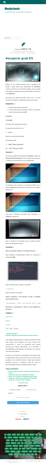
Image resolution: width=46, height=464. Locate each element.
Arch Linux (9, 317)
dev (32, 437)
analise (9, 434)
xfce (36, 454)
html (38, 440)
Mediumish (33, 461)
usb (20, 454)
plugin (23, 448)
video (24, 454)
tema (39, 451)
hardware (34, 440)
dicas (36, 437)
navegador (26, 445)
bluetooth (32, 434)
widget (28, 454)
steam (30, 451)
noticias (32, 445)
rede (40, 448)
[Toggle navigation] (40, 2)
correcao (16, 328)
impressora (13, 443)
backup (26, 434)
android (13, 434)
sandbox (7, 451)
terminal (11, 454)
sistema (18, 451)
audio (22, 434)
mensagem (15, 445)
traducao (16, 454)
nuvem (6, 448)
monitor (21, 445)
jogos (19, 443)
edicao (16, 440)
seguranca (13, 451)
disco (40, 437)
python (28, 448)
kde (22, 443)
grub (11, 328)
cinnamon (16, 437)
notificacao (37, 445)
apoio (18, 434)
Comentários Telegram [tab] (15, 390)
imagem (7, 443)
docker (8, 440)
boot (7, 328)
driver (12, 440)
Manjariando (18, 49)
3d (5, 434)
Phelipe (38, 461)
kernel (26, 443)
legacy (30, 443)
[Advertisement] (23, 26)
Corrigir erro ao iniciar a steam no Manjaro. (20, 380)
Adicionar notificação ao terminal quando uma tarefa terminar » (22, 335)
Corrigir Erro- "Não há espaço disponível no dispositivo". (23, 378)
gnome (25, 440)
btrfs (40, 434)
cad (5, 437)
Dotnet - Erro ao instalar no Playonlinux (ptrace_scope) (23, 376)
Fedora (8, 321)
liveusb (34, 443)
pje (20, 448)
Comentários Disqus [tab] (31, 390)
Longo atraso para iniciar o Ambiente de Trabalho (21, 375)
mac (39, 443)
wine (32, 454)
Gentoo (8, 325)
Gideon (33, 97)
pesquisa (16, 448)
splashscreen (24, 451)
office (11, 448)
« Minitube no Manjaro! (12, 334)
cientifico (10, 437)
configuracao (22, 437)
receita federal (34, 448)
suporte (35, 451)
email (21, 440)
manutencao (8, 445)
